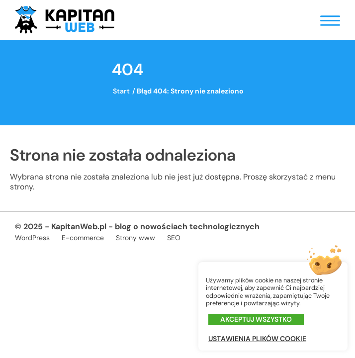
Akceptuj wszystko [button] (256, 319)
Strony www (135, 237)
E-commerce (83, 237)
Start (121, 91)
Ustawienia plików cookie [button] (257, 339)
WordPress (32, 237)
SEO (173, 237)
